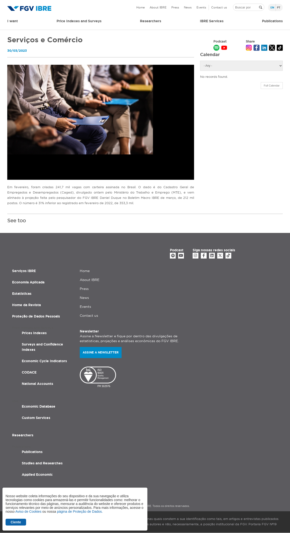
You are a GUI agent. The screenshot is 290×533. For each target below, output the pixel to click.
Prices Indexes (34, 333)
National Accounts (37, 384)
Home (140, 7)
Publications (32, 452)
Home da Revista (26, 305)
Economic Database (38, 406)
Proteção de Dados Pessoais (36, 316)
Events (201, 7)
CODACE (29, 372)
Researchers (150, 21)
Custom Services (36, 418)
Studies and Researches (42, 463)
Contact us (219, 7)
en (272, 7)
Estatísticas (21, 293)
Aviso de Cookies (28, 511)
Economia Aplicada (28, 282)
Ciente (16, 522)
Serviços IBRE (24, 271)
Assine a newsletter (101, 352)
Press (175, 7)
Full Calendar (272, 85)
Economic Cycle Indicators (44, 361)
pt (278, 7)
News (188, 7)
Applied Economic (37, 474)
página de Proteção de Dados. (80, 511)
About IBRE (158, 7)
